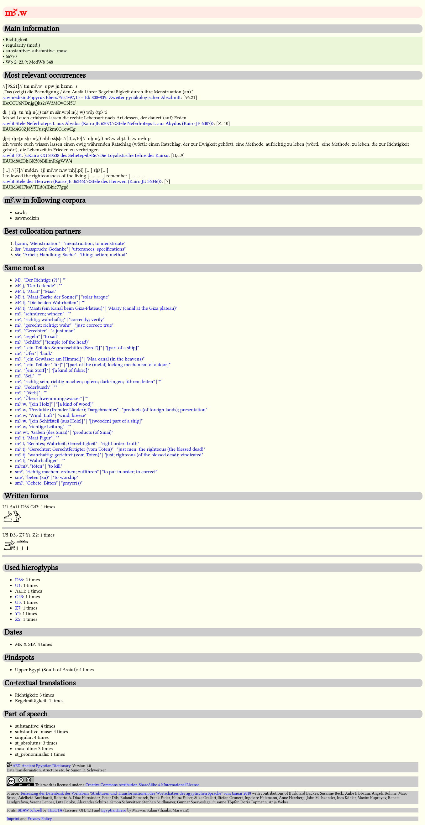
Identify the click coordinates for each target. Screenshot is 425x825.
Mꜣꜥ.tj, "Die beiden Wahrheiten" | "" (50, 302)
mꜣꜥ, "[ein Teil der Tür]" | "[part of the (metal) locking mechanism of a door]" (93, 364)
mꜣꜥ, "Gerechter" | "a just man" (45, 331)
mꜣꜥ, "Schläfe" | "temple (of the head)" (52, 342)
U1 (18, 585)
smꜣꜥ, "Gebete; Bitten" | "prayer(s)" (48, 483)
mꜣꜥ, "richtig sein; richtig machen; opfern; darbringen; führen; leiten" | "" (88, 381)
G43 (19, 596)
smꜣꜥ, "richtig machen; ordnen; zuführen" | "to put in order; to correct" (86, 472)
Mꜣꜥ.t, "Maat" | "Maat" (35, 291)
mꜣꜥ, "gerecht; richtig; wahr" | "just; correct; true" (64, 325)
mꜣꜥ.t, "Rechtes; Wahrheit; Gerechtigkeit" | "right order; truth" (77, 443)
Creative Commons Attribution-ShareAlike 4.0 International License (142, 785)
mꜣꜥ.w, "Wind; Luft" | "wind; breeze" (51, 415)
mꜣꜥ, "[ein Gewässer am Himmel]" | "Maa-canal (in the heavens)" (79, 359)
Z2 (17, 619)
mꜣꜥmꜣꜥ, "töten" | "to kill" (38, 466)
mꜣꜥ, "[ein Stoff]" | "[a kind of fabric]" (52, 370)
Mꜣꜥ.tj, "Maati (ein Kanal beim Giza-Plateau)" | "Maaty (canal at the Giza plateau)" (96, 308)
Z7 (17, 608)
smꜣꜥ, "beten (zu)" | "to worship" (46, 477)
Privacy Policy (40, 819)
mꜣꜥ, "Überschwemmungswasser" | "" (51, 398)
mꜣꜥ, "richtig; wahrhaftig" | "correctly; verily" (59, 319)
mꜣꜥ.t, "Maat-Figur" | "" (37, 438)
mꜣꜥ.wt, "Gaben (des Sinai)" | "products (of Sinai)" (64, 432)
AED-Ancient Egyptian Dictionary (42, 766)
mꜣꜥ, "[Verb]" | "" (31, 393)
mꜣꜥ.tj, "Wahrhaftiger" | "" (40, 460)
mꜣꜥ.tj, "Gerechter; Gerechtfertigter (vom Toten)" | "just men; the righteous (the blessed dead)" (110, 449)
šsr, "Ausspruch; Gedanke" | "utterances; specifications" (70, 249)
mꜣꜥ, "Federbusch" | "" (36, 387)
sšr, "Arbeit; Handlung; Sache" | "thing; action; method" (71, 254)
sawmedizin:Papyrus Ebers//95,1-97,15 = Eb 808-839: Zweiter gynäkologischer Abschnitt (92, 97)
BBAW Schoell (30, 810)
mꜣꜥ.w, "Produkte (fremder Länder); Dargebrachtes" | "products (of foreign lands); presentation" (111, 409)
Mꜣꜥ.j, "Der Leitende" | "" (38, 285)
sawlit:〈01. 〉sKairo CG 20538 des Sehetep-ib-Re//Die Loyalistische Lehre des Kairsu (86, 155)
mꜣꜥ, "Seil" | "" (28, 376)
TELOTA (55, 810)
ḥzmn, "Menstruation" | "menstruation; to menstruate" (70, 243)
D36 (19, 580)
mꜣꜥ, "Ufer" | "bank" (34, 353)
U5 (18, 602)
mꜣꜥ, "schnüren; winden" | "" (43, 314)
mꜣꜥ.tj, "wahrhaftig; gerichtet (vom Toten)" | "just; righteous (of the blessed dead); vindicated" (109, 455)
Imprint (13, 819)
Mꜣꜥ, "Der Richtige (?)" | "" (40, 280)
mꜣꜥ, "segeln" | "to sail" (36, 336)
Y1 (17, 613)
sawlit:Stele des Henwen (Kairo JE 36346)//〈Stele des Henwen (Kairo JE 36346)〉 (82, 181)
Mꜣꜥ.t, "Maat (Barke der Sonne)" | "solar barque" (62, 297)
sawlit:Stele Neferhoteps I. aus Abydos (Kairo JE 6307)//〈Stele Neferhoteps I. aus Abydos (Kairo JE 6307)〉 (108, 123)
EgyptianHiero (113, 810)
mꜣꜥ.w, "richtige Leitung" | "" (43, 426)
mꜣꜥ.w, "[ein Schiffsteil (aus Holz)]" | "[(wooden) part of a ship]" (79, 421)
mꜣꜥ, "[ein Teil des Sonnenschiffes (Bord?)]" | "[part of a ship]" (77, 347)
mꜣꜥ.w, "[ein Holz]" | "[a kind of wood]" (54, 404)
